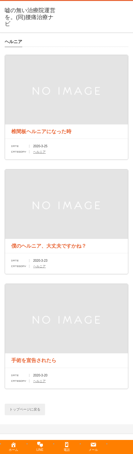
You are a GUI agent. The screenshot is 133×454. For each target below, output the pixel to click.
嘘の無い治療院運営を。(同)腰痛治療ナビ (30, 17)
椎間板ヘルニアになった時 (41, 131)
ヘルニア (39, 152)
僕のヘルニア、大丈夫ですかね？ (48, 246)
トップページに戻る (24, 409)
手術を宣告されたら (33, 360)
